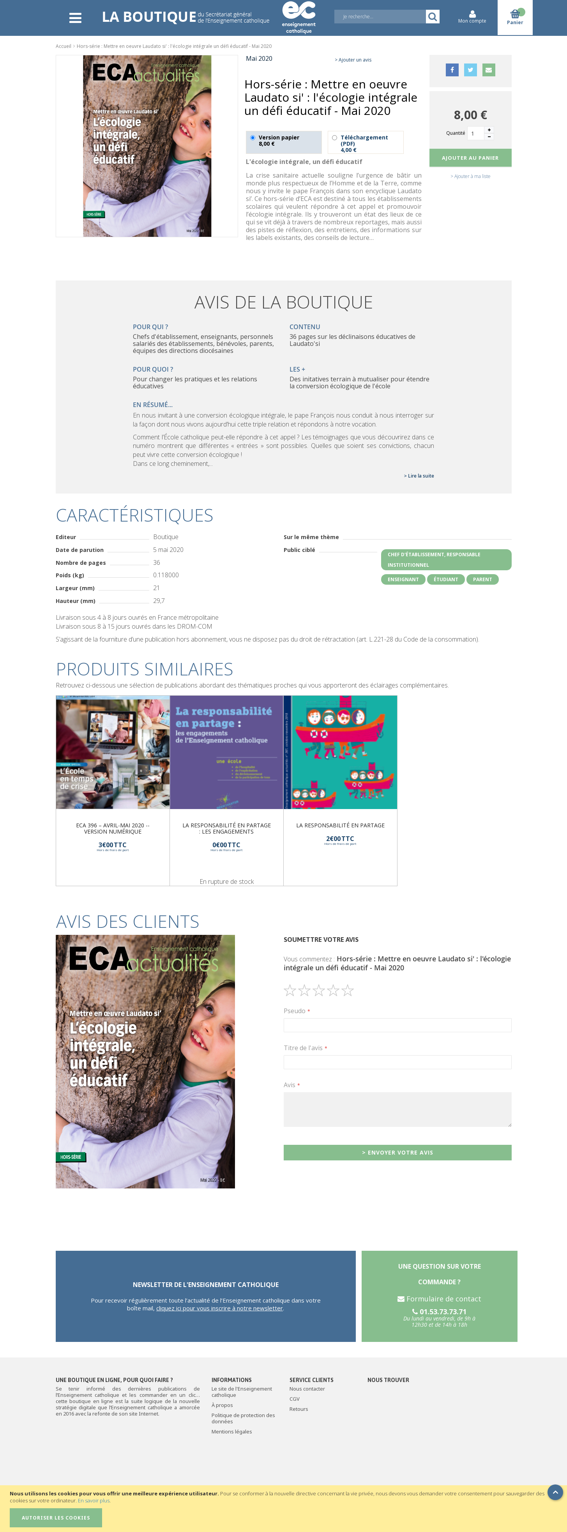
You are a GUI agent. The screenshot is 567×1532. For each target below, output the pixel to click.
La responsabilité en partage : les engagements (226, 828)
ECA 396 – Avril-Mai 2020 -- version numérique (113, 828)
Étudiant (446, 579)
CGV (295, 1398)
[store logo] (209, 12)
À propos (222, 1405)
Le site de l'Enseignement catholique (242, 1391)
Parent (482, 579)
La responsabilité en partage (340, 825)
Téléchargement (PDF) (365, 142)
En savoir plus (94, 1500)
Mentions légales (232, 1431)
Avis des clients (128, 921)
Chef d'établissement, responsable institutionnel (434, 559)
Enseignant (403, 579)
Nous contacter (307, 1388)
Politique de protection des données (243, 1418)
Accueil (63, 46)
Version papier (283, 142)
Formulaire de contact (439, 1298)
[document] (284, 1508)
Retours (299, 1408)
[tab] (284, 921)
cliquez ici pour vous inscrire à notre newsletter (219, 1308)
